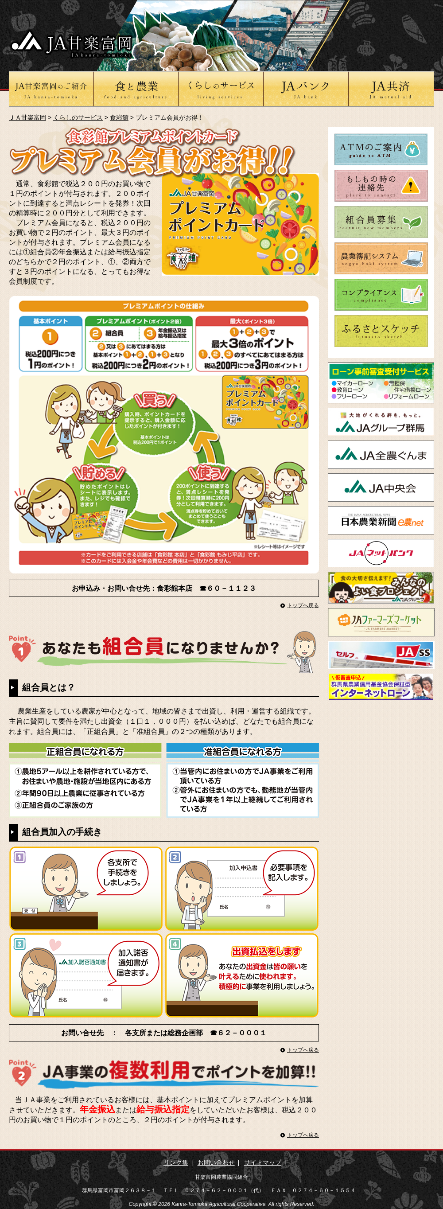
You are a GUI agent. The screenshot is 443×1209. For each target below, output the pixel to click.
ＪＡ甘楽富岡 (27, 117)
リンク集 (175, 1162)
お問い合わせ (216, 1162)
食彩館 (119, 117)
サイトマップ (262, 1162)
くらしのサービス (78, 117)
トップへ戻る (303, 605)
